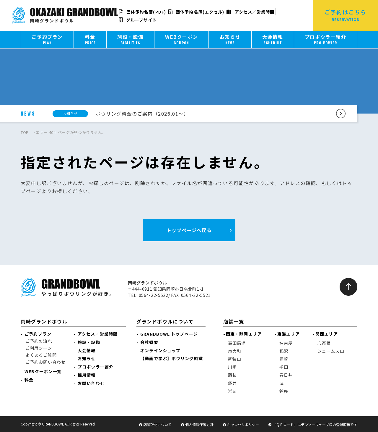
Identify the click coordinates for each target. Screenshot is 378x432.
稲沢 (283, 351)
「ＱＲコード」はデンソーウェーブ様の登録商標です (315, 424)
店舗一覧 (233, 321)
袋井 (232, 383)
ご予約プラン (38, 334)
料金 (29, 380)
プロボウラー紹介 (95, 367)
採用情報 (86, 375)
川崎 (232, 367)
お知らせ (86, 358)
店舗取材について (157, 424)
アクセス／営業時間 (250, 12)
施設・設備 (89, 342)
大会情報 (86, 350)
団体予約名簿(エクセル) (196, 12)
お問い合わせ (91, 383)
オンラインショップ (160, 350)
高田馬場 (237, 343)
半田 (283, 367)
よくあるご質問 (41, 355)
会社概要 (149, 342)
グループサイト (138, 20)
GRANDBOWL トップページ (169, 334)
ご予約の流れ (38, 341)
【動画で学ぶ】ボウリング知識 (171, 358)
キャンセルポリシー (243, 424)
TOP (25, 132)
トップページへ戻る (189, 230)
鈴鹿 (283, 391)
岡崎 (283, 359)
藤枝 (232, 375)
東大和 (234, 351)
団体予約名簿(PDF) (142, 12)
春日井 (286, 375)
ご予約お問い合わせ (45, 362)
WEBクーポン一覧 (43, 371)
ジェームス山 (330, 351)
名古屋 (286, 343)
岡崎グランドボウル (44, 321)
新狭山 (234, 359)
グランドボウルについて (165, 321)
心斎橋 (324, 343)
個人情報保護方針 (199, 424)
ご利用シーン (38, 348)
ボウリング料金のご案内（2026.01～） (142, 113)
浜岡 (232, 391)
